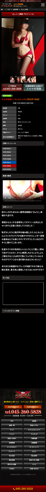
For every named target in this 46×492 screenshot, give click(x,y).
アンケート (12, 451)
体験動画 (34, 443)
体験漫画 (34, 438)
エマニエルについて (34, 430)
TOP (11, 421)
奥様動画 (12, 443)
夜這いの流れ (12, 438)
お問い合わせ (34, 469)
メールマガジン (12, 447)
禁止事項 (34, 456)
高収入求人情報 (34, 460)
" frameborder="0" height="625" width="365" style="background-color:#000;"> (23, 293)
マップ (12, 430)
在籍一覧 (12, 425)
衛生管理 (12, 460)
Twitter (11, 469)
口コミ (34, 451)
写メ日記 (12, 456)
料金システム (34, 425)
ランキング (34, 434)
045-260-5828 (23, 488)
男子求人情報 (12, 464)
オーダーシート (34, 447)
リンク (34, 464)
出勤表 (34, 421)
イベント (11, 434)
